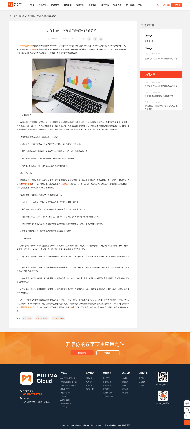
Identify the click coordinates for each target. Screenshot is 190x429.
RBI (76, 307)
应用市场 (92, 5)
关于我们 (130, 5)
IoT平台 (63, 396)
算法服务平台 (65, 389)
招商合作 (117, 5)
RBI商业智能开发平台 (68, 382)
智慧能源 (125, 382)
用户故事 (89, 385)
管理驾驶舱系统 (42, 318)
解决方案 (55, 5)
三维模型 (142, 382)
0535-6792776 (32, 394)
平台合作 (108, 352)
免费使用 (82, 352)
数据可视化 (26, 184)
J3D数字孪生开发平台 (68, 378)
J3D (71, 307)
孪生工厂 (106, 378)
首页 (32, 5)
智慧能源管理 (65, 403)
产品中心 (43, 5)
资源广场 (80, 5)
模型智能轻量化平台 (68, 385)
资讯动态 (22, 16)
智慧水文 (125, 385)
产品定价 (63, 407)
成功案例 (67, 5)
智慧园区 (106, 389)
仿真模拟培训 (108, 392)
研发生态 (105, 5)
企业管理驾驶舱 (58, 318)
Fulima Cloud (65, 425)
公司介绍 (89, 378)
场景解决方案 (108, 396)
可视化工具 (64, 184)
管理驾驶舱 (32, 49)
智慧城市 (125, 389)
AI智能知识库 (65, 400)
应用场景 (107, 373)
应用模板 (142, 378)
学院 (140, 5)
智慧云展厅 (107, 385)
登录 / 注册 (165, 5)
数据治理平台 (65, 392)
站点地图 (126, 425)
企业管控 (125, 392)
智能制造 (125, 378)
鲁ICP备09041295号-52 (100, 425)
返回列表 (147, 25)
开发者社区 (90, 389)
